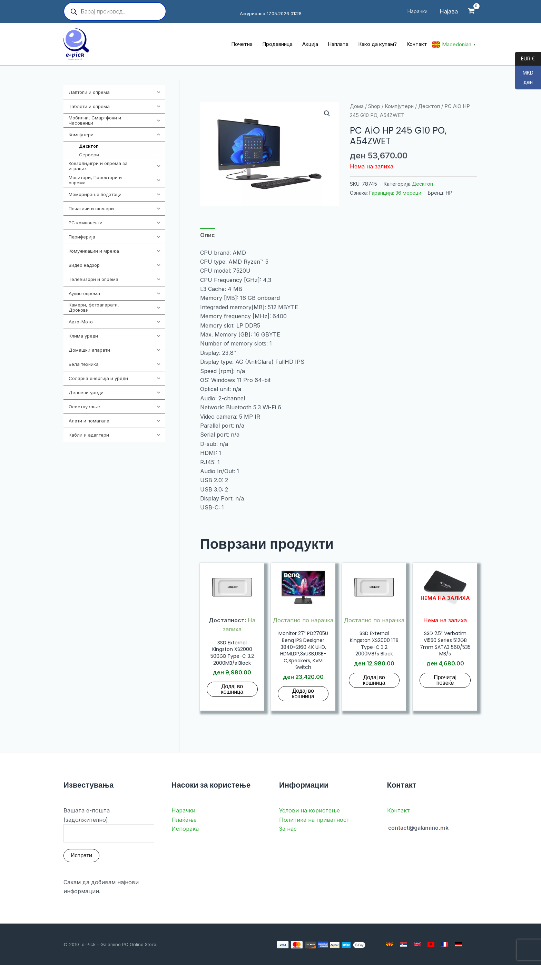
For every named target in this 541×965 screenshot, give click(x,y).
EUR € (525, 59)
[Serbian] (403, 944)
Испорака (185, 828)
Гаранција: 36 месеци (395, 193)
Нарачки (183, 810)
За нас (288, 828)
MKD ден (524, 79)
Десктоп (429, 106)
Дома (357, 106)
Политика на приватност (314, 819)
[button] (327, 113)
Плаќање (184, 819)
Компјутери (399, 106)
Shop (374, 106)
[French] (444, 944)
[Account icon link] (449, 11)
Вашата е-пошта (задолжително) (108, 824)
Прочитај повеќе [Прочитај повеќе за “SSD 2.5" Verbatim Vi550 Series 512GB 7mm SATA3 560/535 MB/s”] (445, 680)
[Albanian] (430, 944)
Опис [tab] (207, 235)
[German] (458, 944)
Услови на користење (309, 810)
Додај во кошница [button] (232, 689)
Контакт (398, 810)
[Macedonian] (389, 944)
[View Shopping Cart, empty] (471, 12)
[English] (417, 944)
